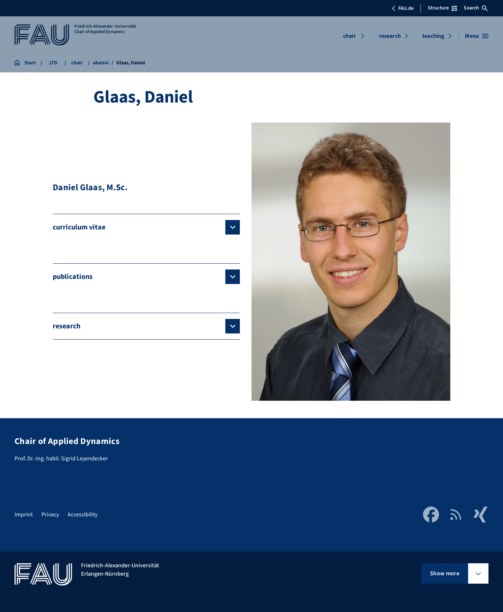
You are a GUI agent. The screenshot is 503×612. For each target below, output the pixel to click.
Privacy (50, 515)
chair (349, 36)
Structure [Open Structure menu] (442, 8)
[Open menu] (476, 36)
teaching (433, 36)
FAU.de (402, 8)
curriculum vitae (79, 227)
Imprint (24, 515)
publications (73, 277)
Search (476, 8)
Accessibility (82, 515)
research (390, 36)
